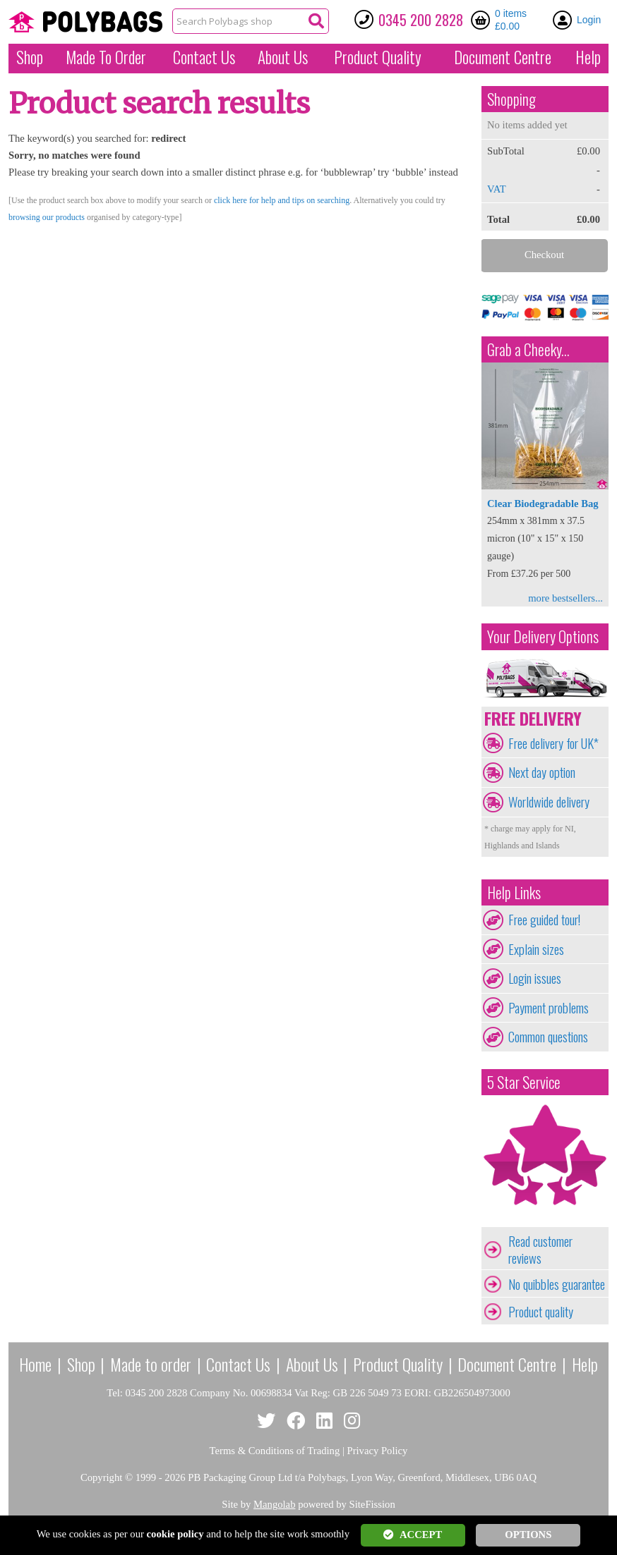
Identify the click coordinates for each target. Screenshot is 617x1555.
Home (35, 1364)
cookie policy (175, 1533)
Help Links (514, 892)
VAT (496, 189)
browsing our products (46, 217)
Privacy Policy (377, 1450)
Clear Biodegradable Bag (543, 503)
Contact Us (204, 57)
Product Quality (398, 1364)
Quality (377, 57)
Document (502, 57)
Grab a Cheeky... (528, 349)
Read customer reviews (540, 1250)
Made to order (150, 1364)
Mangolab (274, 1504)
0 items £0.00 (511, 20)
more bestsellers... (565, 598)
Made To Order (106, 57)
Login (589, 19)
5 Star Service (524, 1082)
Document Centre (506, 1364)
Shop (29, 57)
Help (588, 57)
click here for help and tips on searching (281, 200)
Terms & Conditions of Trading (275, 1450)
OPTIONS (528, 1534)
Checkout (544, 254)
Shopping (511, 99)
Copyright (101, 1477)
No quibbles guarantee (556, 1284)
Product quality (540, 1311)
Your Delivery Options (543, 636)
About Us (283, 57)
